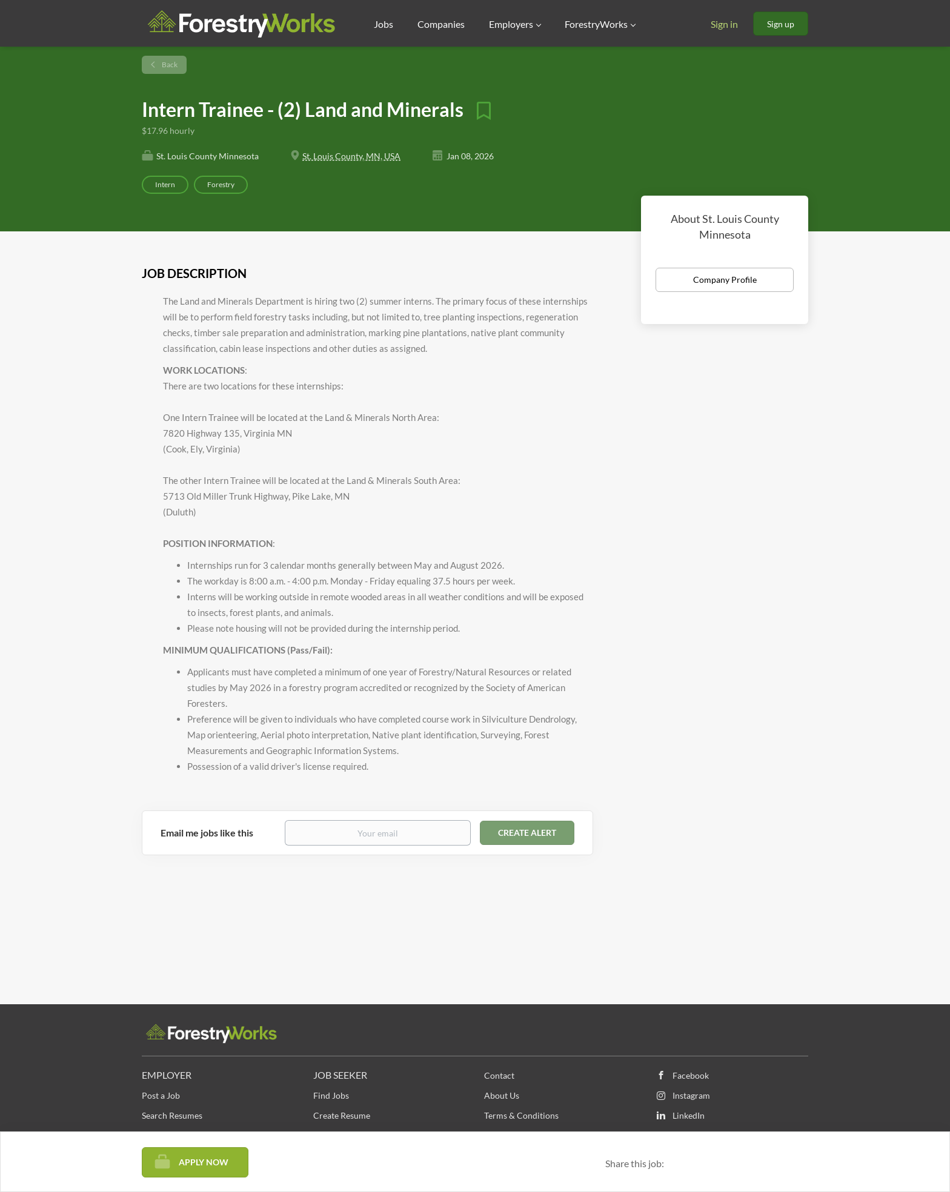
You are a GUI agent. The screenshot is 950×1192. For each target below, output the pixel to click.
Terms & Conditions (521, 1115)
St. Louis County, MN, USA (351, 156)
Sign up (780, 24)
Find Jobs (331, 1095)
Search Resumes (172, 1115)
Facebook (691, 1075)
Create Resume (341, 1115)
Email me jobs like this (207, 832)
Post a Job (161, 1095)
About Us (501, 1095)
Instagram (691, 1095)
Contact (499, 1075)
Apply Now (203, 1162)
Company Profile (725, 279)
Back (169, 64)
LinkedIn (689, 1115)
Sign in (724, 24)
